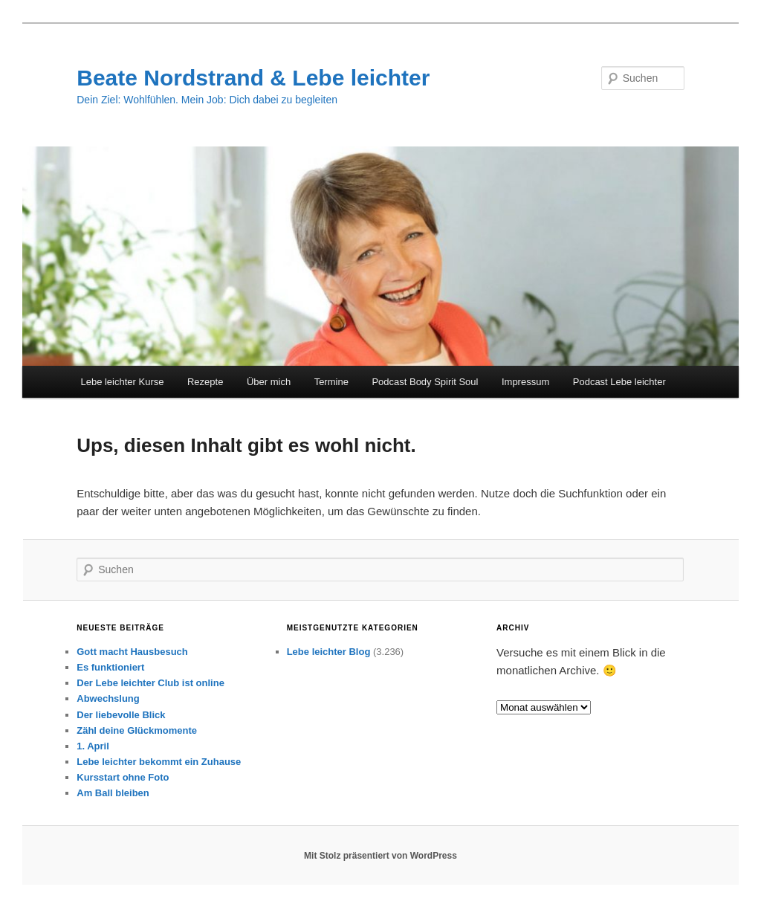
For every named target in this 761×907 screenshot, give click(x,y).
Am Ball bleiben (113, 792)
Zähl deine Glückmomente (137, 730)
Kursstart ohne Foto (123, 777)
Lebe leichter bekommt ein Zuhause (159, 761)
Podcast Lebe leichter (619, 381)
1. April (93, 746)
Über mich (269, 381)
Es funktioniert (110, 667)
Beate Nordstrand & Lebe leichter (253, 77)
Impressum (525, 381)
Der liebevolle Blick (121, 714)
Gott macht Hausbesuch (132, 651)
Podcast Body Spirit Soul (425, 381)
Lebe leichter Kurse (121, 381)
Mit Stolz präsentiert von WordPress (380, 855)
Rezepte (205, 381)
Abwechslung (108, 698)
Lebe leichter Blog (329, 651)
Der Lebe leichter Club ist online (150, 682)
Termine (331, 381)
